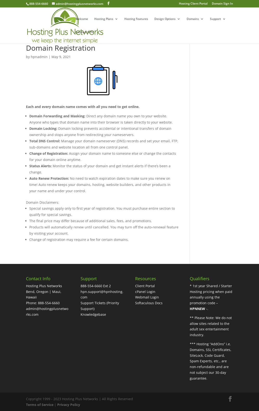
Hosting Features (136, 19)
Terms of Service (39, 404)
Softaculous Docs (149, 303)
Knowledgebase (93, 314)
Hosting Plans (103, 19)
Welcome (82, 19)
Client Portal (145, 286)
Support (215, 19)
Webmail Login (147, 297)
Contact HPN (84, 32)
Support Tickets (93, 303)
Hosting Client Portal (193, 4)
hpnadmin (39, 56)
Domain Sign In (222, 4)
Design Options (165, 19)
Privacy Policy (68, 404)
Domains (193, 19)
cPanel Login (145, 291)
